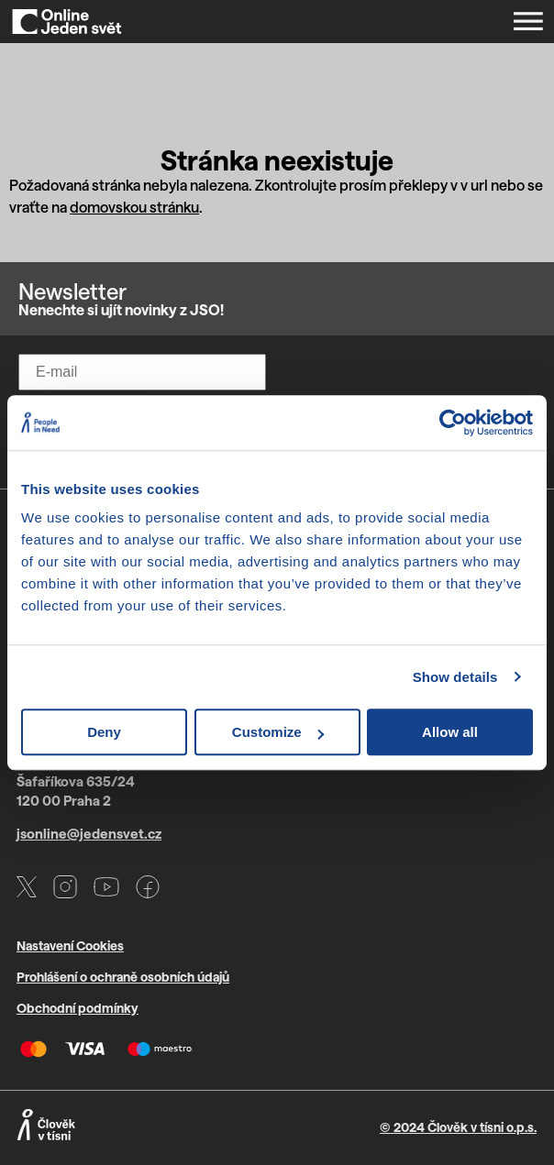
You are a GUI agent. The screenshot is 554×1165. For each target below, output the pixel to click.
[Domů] (67, 21)
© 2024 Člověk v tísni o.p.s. (458, 1127)
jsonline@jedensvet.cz (89, 833)
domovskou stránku (134, 206)
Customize (278, 732)
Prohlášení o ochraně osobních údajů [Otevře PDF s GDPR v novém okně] (123, 976)
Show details (455, 677)
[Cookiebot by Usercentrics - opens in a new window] (452, 422)
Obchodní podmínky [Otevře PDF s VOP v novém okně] (77, 1008)
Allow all (450, 732)
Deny (104, 732)
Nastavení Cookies (70, 945)
